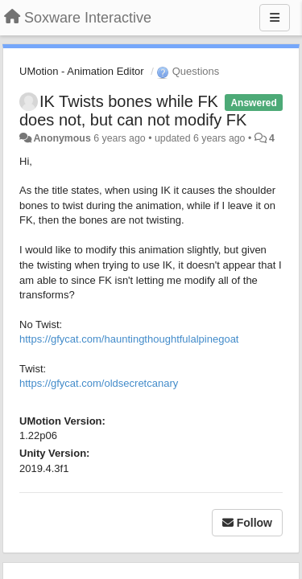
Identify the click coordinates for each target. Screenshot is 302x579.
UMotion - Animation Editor (81, 71)
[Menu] (274, 17)
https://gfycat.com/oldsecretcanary (98, 383)
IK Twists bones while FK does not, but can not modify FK (132, 110)
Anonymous (61, 138)
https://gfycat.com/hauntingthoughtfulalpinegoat (128, 339)
